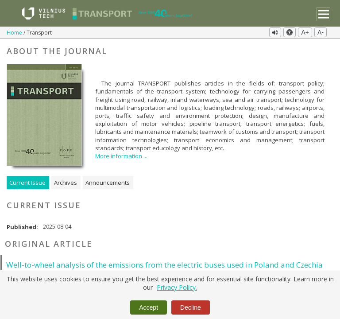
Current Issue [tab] (27, 182)
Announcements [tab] (107, 182)
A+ (305, 32)
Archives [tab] (65, 182)
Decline (190, 307)
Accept (148, 307)
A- (320, 32)
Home (15, 32)
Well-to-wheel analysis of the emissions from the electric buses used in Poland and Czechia (164, 263)
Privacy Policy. (177, 287)
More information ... (121, 155)
